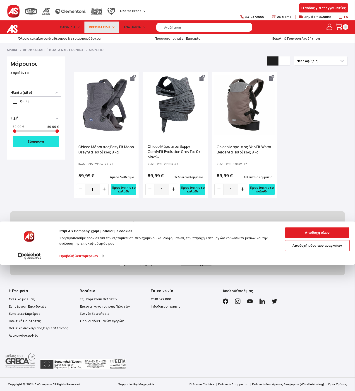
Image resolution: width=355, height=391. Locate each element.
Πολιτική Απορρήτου (196, 264)
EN (346, 17)
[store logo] (26, 29)
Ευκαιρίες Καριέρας (24, 313)
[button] (133, 78)
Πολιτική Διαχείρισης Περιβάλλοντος (38, 328)
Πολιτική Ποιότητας (25, 321)
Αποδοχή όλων (317, 359)
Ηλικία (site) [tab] (21, 92)
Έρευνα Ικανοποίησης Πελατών (105, 306)
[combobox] (204, 27)
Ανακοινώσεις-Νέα (23, 335)
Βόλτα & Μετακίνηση (67, 50)
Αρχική (13, 50)
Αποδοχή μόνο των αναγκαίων (317, 372)
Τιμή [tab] (14, 118)
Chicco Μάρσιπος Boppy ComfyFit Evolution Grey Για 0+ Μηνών (174, 151)
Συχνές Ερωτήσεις (94, 313)
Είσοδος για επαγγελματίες (323, 8)
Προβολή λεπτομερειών (78, 382)
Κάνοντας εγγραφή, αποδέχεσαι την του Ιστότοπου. (181, 264)
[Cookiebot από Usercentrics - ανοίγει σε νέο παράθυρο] (29, 382)
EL (340, 17)
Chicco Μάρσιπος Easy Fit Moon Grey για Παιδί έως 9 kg (106, 149)
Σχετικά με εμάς (22, 299)
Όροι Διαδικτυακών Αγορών (102, 321)
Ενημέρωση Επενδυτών (27, 306)
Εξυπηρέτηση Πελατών (98, 299)
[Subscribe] (217, 248)
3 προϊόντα (19, 72)
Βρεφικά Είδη (34, 50)
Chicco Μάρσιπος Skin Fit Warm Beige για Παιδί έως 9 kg (244, 149)
